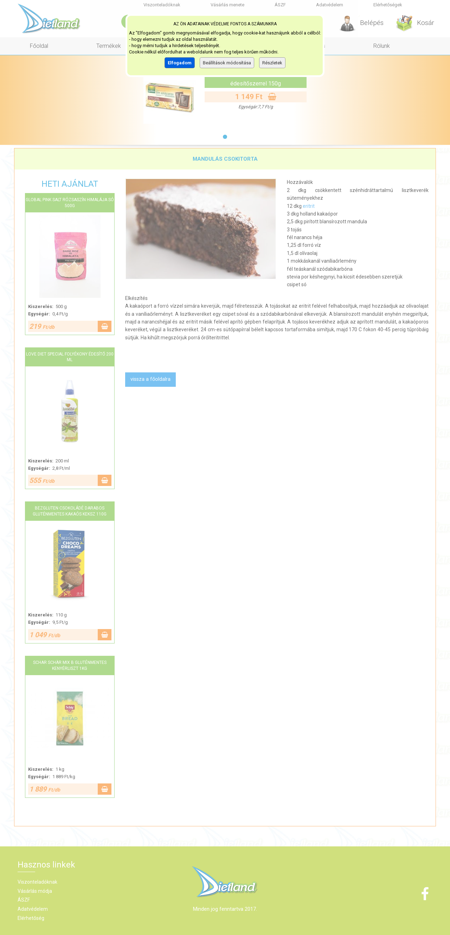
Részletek (272, 62)
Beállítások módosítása (227, 62)
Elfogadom (180, 62)
